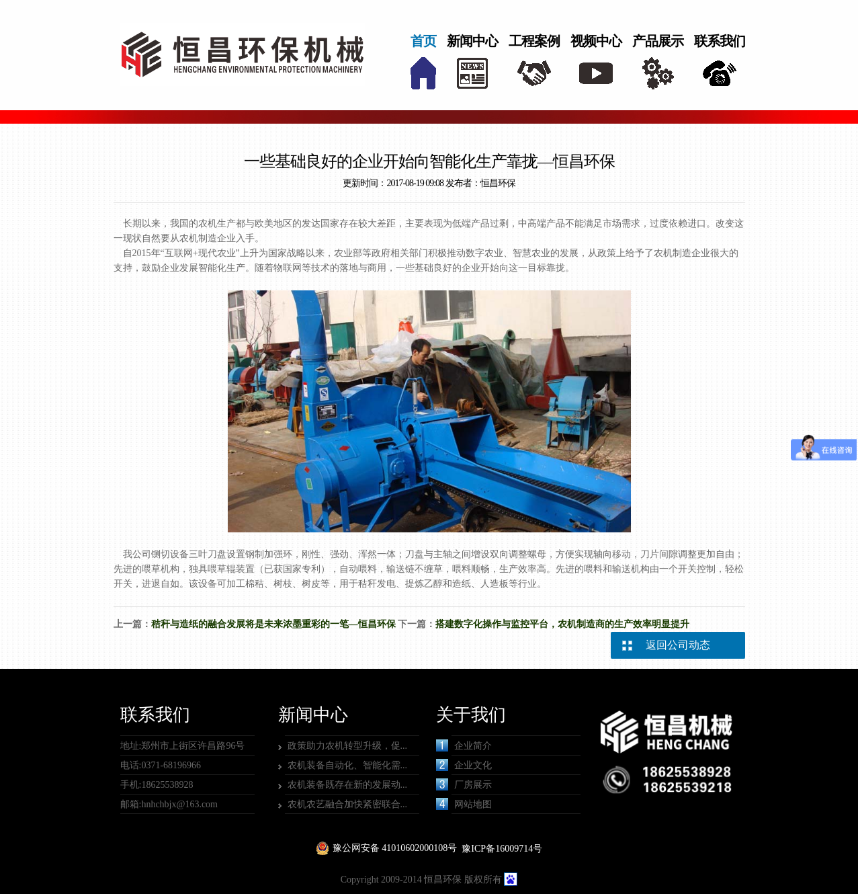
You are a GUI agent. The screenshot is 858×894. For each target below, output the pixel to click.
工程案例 (534, 41)
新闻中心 (472, 41)
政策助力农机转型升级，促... (348, 746)
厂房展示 (464, 784)
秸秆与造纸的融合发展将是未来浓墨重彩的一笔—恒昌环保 (273, 624)
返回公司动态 (678, 645)
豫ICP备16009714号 (502, 849)
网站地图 (464, 804)
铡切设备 (170, 554)
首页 (423, 41)
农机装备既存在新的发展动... (348, 785)
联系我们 (719, 41)
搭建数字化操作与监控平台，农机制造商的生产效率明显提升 (562, 624)
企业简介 (464, 745)
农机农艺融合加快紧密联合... (348, 804)
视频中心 (595, 41)
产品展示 (657, 41)
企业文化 (464, 765)
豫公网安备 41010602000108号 (395, 848)
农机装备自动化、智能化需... (348, 765)
